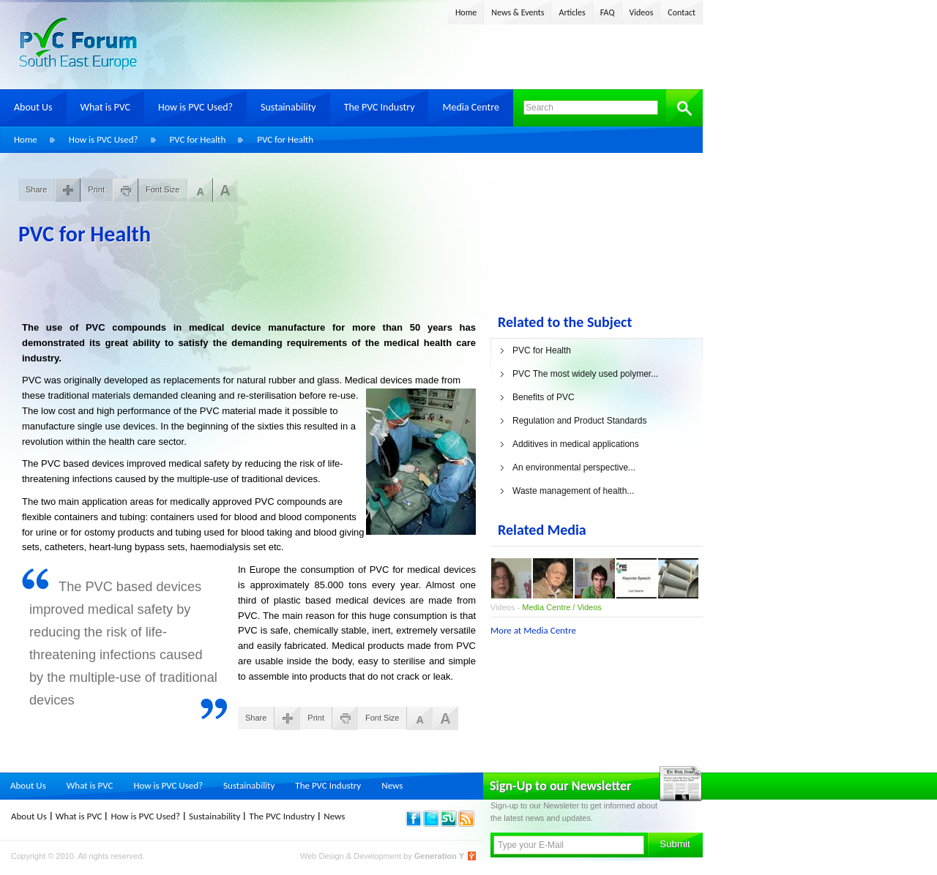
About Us (33, 107)
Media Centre (470, 107)
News (392, 785)
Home (466, 12)
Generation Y (439, 856)
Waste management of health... (573, 491)
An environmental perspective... (573, 467)
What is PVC (106, 107)
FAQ (607, 12)
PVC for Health (198, 139)
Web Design (323, 856)
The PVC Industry (379, 107)
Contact (681, 12)
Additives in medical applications (575, 444)
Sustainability (288, 107)
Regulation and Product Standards (579, 421)
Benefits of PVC (543, 397)
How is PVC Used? (195, 107)
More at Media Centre (533, 630)
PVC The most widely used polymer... (585, 374)
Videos (642, 12)
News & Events (517, 12)
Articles (572, 12)
